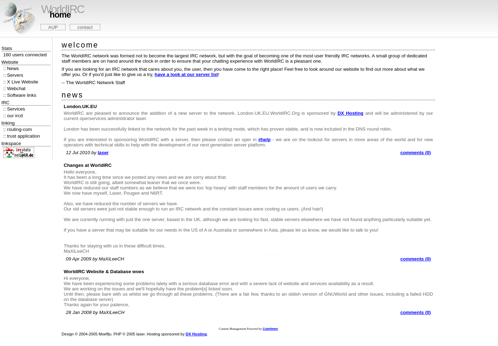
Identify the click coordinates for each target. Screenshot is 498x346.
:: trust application (21, 136)
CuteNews (270, 329)
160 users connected (25, 54)
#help (264, 139)
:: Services (14, 109)
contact (85, 27)
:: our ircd (13, 115)
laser (102, 152)
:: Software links (19, 95)
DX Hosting (351, 113)
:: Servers (13, 75)
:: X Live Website (20, 81)
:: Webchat (14, 88)
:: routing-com (17, 129)
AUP (53, 27)
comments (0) (416, 152)
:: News (11, 68)
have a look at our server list (186, 74)
